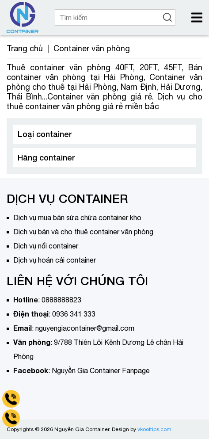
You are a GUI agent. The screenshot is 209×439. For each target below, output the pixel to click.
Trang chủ (25, 48)
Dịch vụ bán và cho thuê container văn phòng (83, 232)
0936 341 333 (73, 314)
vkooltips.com (154, 429)
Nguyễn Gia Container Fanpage (101, 370)
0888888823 (61, 300)
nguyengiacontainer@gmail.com (84, 328)
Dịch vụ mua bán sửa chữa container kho (77, 217)
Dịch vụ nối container (45, 246)
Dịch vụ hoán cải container (54, 260)
